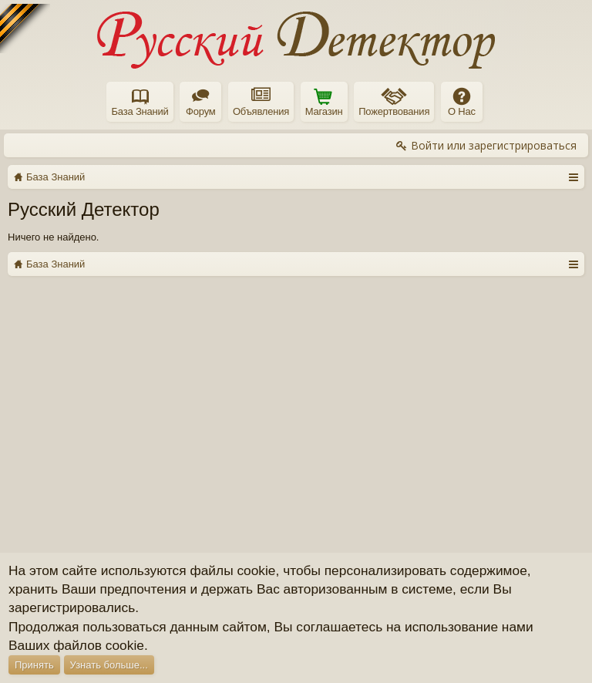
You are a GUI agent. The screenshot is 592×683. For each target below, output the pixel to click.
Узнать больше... (109, 665)
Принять (34, 665)
